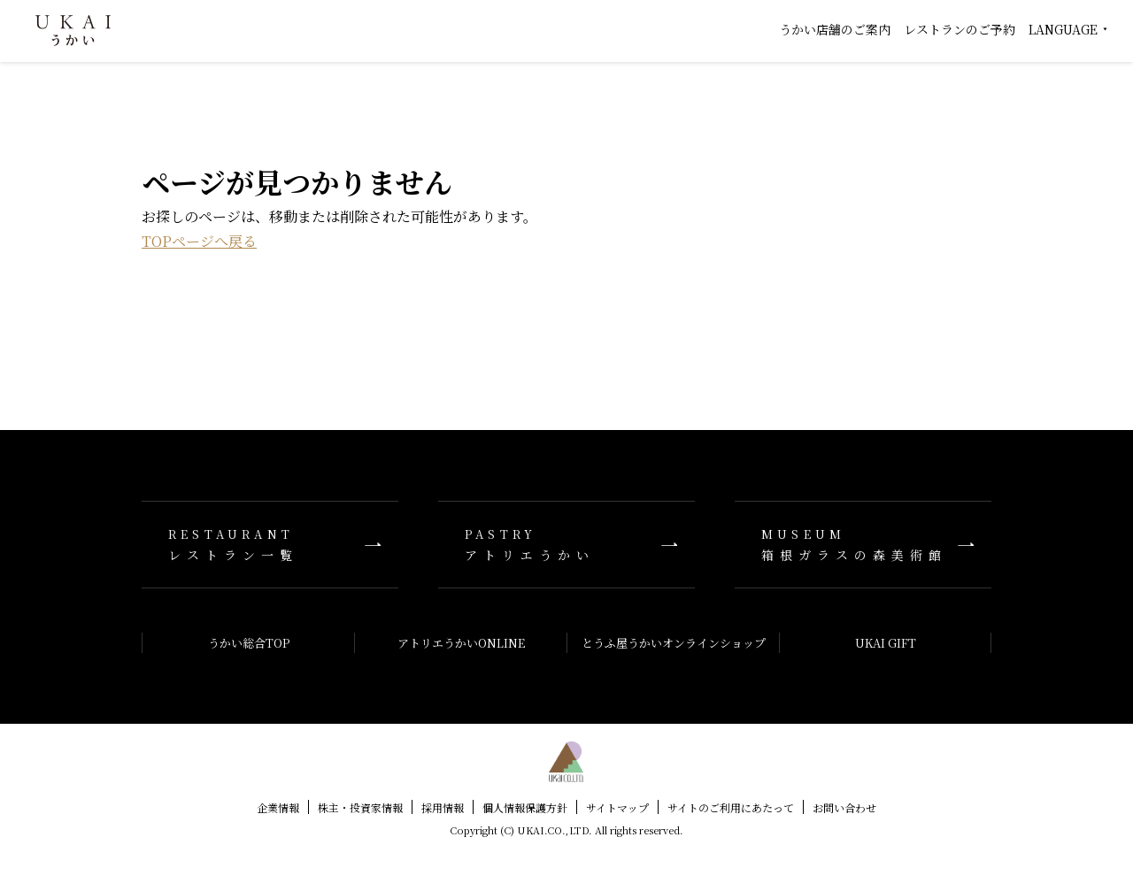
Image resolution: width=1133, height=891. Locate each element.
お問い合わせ (844, 807)
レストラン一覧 (270, 545)
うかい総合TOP (248, 642)
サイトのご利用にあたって (730, 807)
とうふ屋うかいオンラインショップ (674, 642)
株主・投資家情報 (360, 807)
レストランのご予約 (959, 29)
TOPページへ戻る (199, 241)
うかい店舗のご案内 (834, 29)
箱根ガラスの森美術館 (863, 545)
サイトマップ (617, 807)
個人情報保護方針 (524, 807)
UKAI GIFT (885, 642)
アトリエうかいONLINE (461, 642)
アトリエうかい (566, 545)
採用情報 (442, 807)
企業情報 (278, 807)
